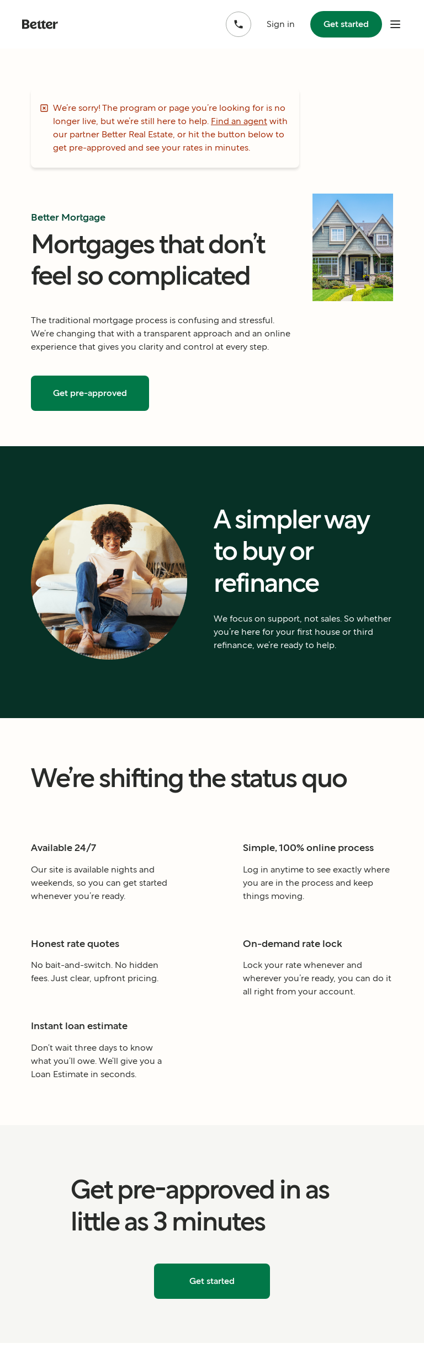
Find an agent (239, 121)
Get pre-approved (90, 393)
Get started (346, 24)
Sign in (281, 24)
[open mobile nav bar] (395, 24)
